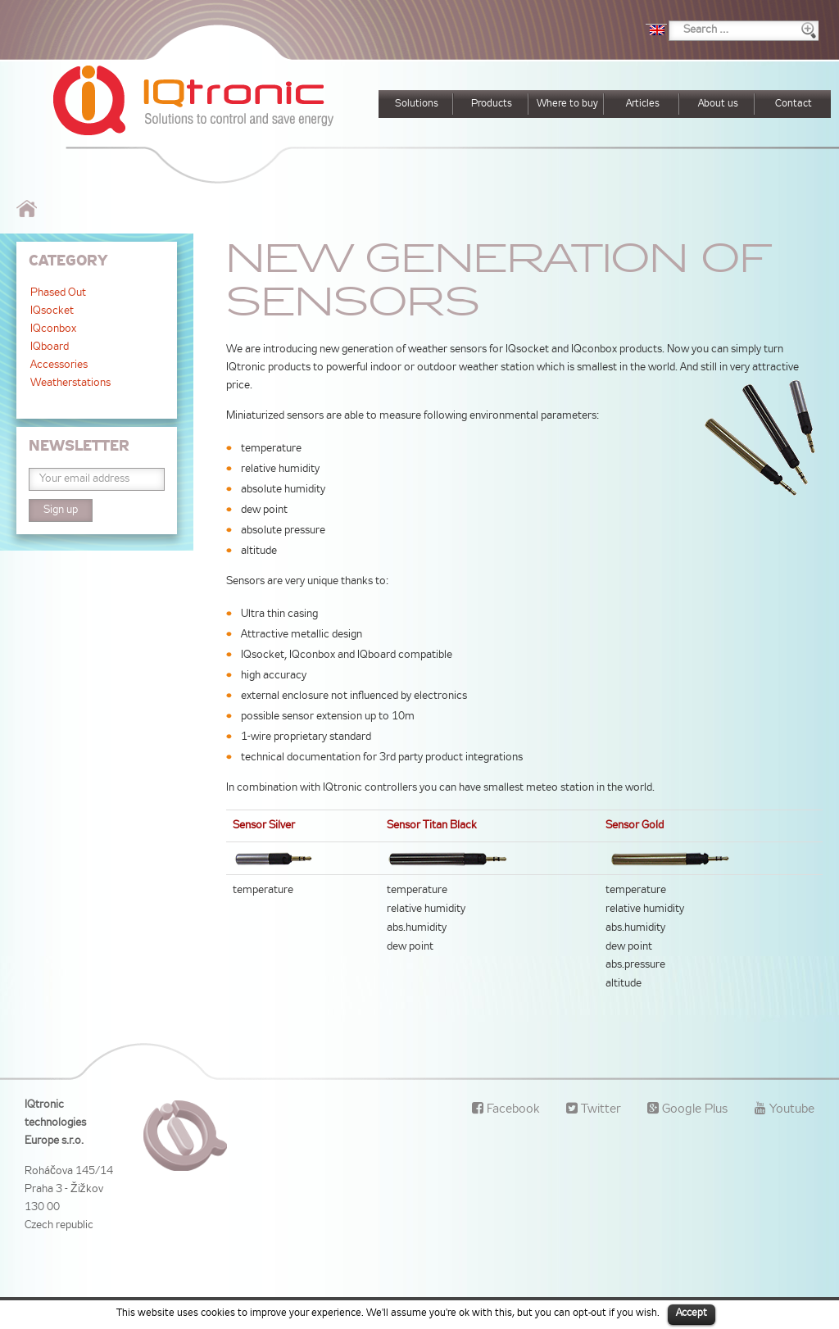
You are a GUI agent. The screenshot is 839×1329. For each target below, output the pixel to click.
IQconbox (53, 329)
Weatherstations (70, 383)
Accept (691, 1313)
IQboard (49, 347)
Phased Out (58, 293)
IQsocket (52, 311)
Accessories (59, 365)
